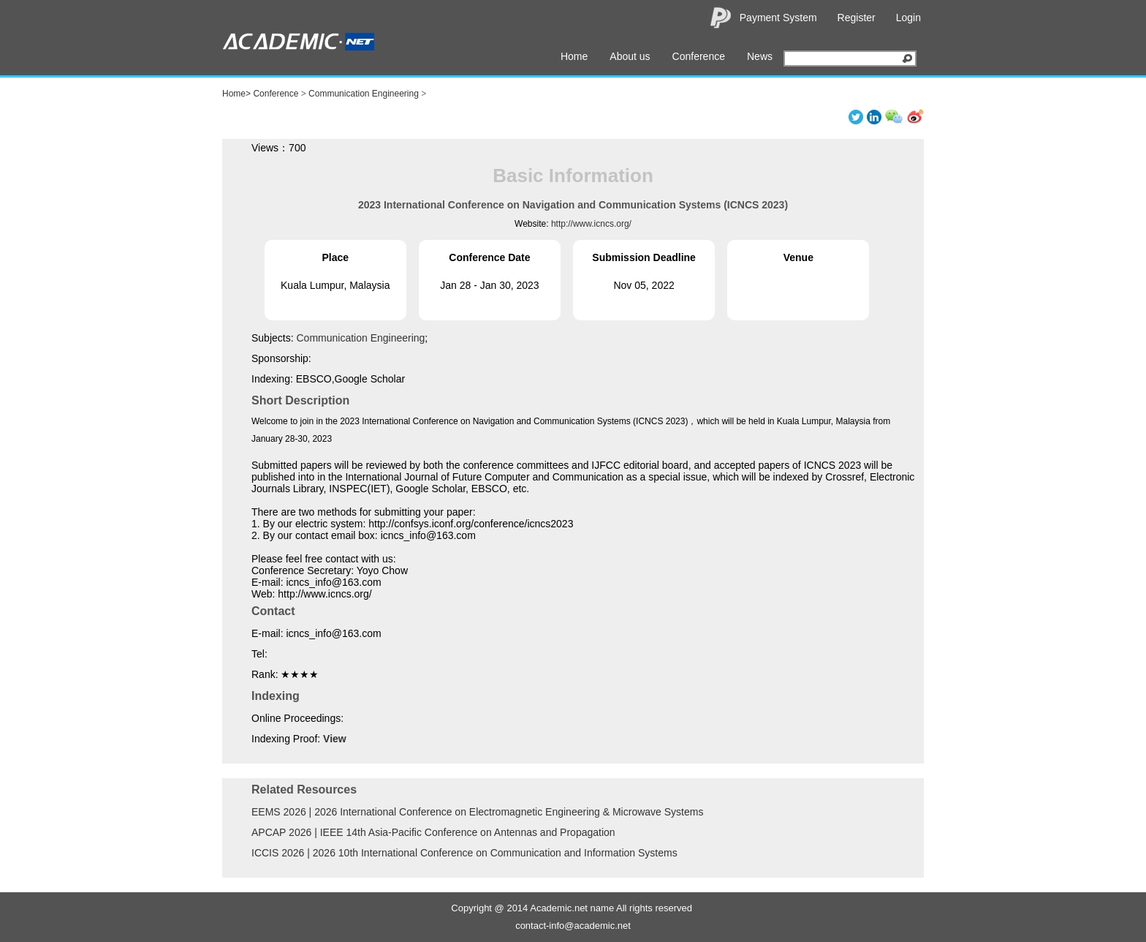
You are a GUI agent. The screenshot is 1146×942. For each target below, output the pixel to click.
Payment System (778, 17)
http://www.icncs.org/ (591, 224)
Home (574, 56)
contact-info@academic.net (573, 925)
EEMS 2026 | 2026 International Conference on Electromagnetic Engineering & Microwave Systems (477, 812)
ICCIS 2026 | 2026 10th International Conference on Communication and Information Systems (464, 853)
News (760, 56)
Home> (236, 93)
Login (908, 17)
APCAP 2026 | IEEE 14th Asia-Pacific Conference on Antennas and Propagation (433, 832)
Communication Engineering (363, 93)
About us (630, 56)
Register (857, 17)
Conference (698, 56)
